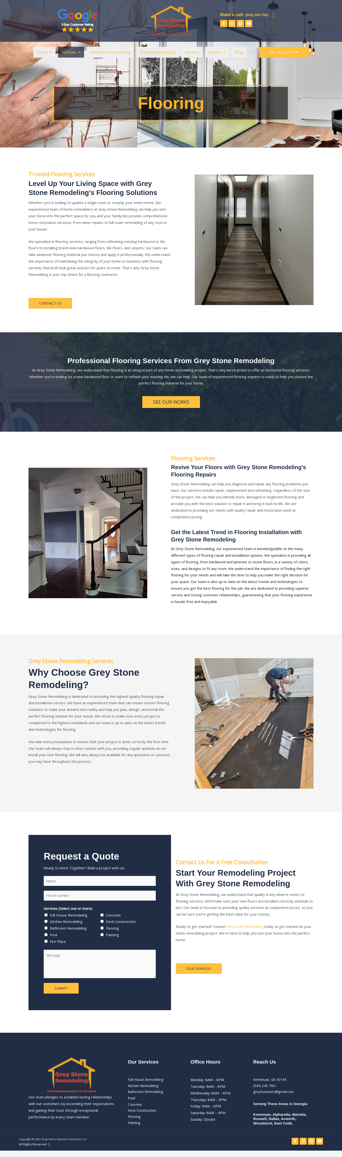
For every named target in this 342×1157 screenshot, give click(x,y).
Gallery (217, 52)
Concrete (113, 916)
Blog (239, 52)
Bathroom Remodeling (110, 52)
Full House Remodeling (68, 916)
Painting (112, 936)
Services (71, 52)
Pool (53, 936)
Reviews (192, 52)
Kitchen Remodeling (157, 52)
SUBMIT (61, 989)
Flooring (112, 929)
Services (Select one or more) (68, 909)
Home (44, 52)
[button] (44, 52)
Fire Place (58, 942)
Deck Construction (121, 923)
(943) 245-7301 (260, 14)
